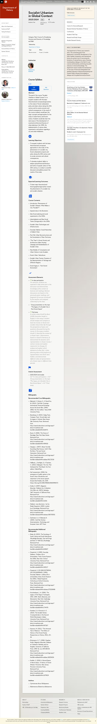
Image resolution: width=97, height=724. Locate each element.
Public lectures (71, 15)
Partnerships (25, 702)
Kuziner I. (69, 93)
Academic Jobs (62, 712)
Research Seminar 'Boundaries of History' (77, 29)
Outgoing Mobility (45, 712)
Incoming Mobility (45, 710)
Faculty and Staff (6, 29)
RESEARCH (62, 699)
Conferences (70, 31)
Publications (71, 81)
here (62, 719)
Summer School (44, 704)
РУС (82, 1)
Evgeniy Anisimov (6, 101)
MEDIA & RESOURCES (83, 699)
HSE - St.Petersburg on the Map (30, 707)
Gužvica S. (69, 116)
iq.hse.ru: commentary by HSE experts (84, 708)
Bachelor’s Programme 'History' (7, 41)
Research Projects (63, 704)
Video (78, 713)
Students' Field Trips (72, 34)
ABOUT (24, 699)
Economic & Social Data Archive (85, 711)
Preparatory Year (45, 707)
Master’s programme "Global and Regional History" (8, 45)
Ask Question (46, 88)
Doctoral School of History (8, 48)
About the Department (7, 26)
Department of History (9, 8)
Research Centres (63, 702)
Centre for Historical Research (75, 26)
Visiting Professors (6, 31)
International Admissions (46, 702)
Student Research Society (74, 40)
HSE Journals (80, 704)
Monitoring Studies (63, 707)
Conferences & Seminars (65, 710)
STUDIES (43, 699)
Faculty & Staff (26, 704)
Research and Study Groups (74, 37)
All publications (71, 139)
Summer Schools (6, 51)
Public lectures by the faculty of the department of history (78, 8)
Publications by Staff (82, 702)
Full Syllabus (33, 88)
